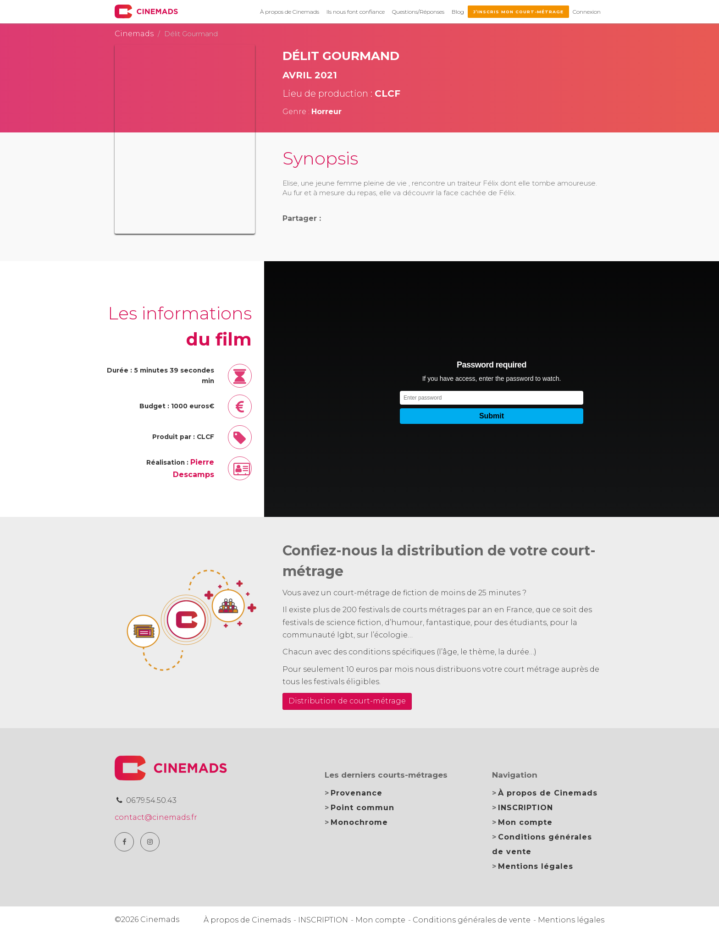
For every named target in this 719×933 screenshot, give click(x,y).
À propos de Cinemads (289, 11)
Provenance (356, 793)
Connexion (587, 11)
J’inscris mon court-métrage (518, 11)
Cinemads (134, 33)
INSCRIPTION (525, 807)
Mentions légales (535, 866)
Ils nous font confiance (355, 11)
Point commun (362, 807)
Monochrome (359, 822)
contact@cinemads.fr (156, 817)
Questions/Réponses (418, 11)
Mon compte (525, 822)
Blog (458, 11)
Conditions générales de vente (472, 920)
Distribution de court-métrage (347, 701)
